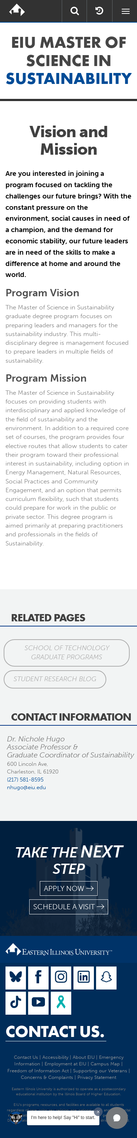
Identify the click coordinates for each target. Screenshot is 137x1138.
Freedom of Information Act (38, 1070)
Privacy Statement (96, 1077)
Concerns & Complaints (47, 1077)
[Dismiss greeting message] (98, 1111)
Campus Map (105, 1063)
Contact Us (26, 1057)
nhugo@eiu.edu (26, 787)
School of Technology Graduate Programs (66, 652)
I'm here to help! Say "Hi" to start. (63, 1117)
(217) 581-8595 (25, 779)
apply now (69, 888)
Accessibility (55, 1057)
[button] (117, 1118)
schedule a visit (68, 906)
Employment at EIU (65, 1063)
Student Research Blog (55, 679)
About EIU (84, 1057)
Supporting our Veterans (100, 1070)
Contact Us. (54, 1031)
